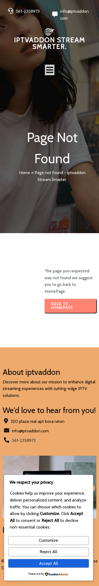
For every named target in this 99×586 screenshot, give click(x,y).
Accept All (48, 563)
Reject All (48, 551)
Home (24, 172)
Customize (48, 540)
